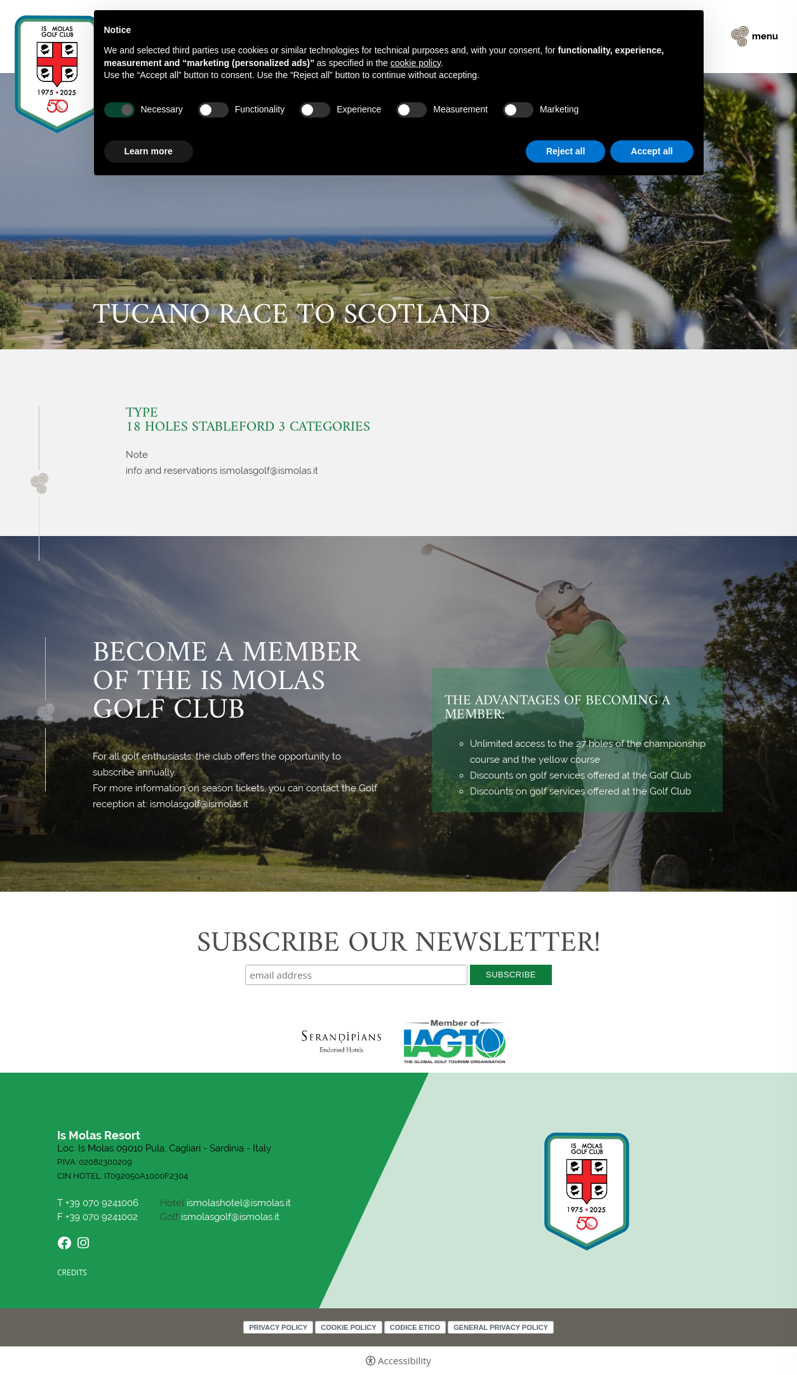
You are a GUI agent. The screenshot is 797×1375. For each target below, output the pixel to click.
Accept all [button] (652, 151)
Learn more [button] (148, 151)
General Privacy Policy (500, 1327)
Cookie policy (348, 1327)
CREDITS (72, 1272)
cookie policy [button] (416, 63)
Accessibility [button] (404, 1360)
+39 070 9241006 (103, 1203)
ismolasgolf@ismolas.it (230, 1217)
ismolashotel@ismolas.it (239, 1203)
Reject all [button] (565, 151)
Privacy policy (278, 1327)
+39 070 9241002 (101, 1217)
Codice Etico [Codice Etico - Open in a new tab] (415, 1327)
